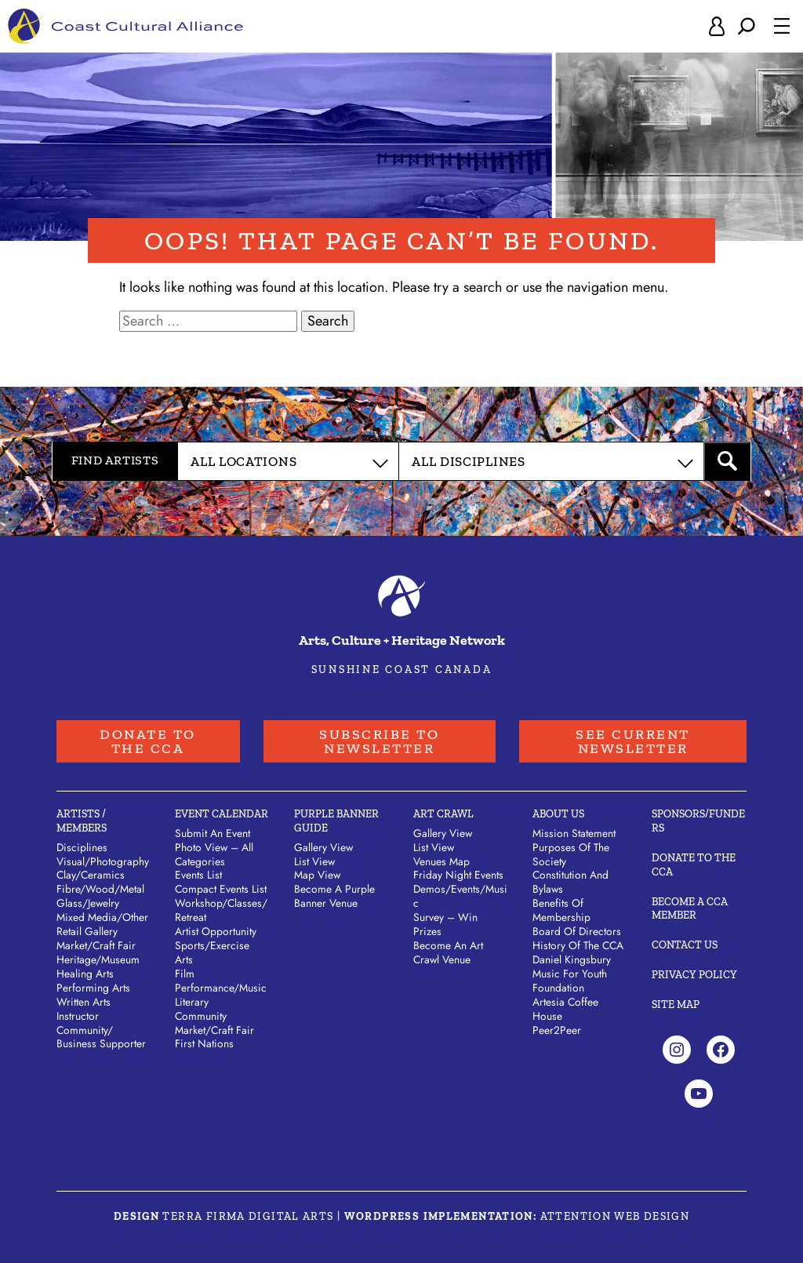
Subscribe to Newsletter (379, 741)
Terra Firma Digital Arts (247, 1216)
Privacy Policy (694, 974)
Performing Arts (93, 987)
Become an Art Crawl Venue (448, 952)
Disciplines (81, 847)
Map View (317, 875)
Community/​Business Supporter (101, 1037)
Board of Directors (576, 931)
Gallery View (323, 847)
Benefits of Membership (561, 910)
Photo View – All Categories (214, 854)
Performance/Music (221, 987)
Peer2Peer (556, 1030)
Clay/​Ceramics (90, 875)
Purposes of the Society (570, 854)
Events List (198, 875)
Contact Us (685, 945)
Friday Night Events (458, 875)
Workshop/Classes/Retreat (221, 910)
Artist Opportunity (215, 931)
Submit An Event (212, 833)
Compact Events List (221, 889)
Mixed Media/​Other (102, 917)
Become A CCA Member (690, 909)
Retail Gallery (87, 931)
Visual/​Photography (102, 861)
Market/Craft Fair (214, 1030)
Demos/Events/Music (460, 896)
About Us (558, 814)
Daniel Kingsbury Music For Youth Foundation (571, 973)
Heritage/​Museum (98, 959)
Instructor (77, 1016)
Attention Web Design (615, 1216)
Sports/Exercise (212, 945)
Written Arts (83, 1002)
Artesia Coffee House (565, 1009)
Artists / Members (81, 821)
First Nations (204, 1043)
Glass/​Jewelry (87, 903)
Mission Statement (574, 833)
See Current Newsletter (633, 741)
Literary (192, 1002)
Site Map (675, 1004)
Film (184, 973)
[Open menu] (781, 26)
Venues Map (441, 861)
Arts (184, 959)
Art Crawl (443, 814)
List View (314, 861)
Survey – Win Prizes (445, 924)
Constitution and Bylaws (570, 882)
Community (201, 1016)
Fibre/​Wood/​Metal (100, 889)
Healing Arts (85, 973)
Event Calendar (221, 814)
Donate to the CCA (148, 741)
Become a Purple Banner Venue (334, 896)
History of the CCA (577, 945)
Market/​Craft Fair (96, 945)
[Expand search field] (746, 26)
